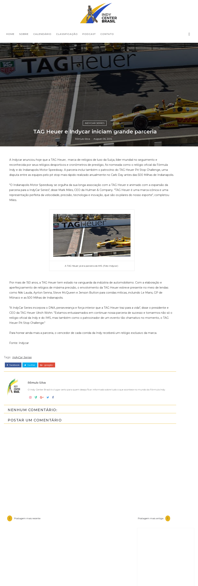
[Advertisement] (165, 462)
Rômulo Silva (82, 382)
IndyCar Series (94, 365)
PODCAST (89, 34)
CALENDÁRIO (42, 34)
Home (10, 34)
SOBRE (24, 34)
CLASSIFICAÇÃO (67, 34)
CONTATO (107, 34)
